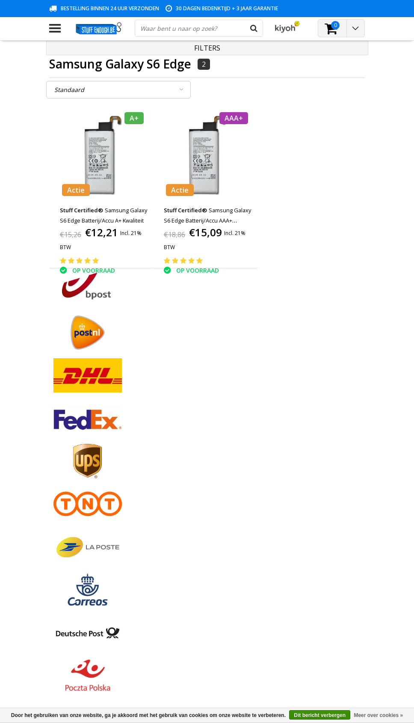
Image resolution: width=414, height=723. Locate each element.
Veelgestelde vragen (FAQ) (85, 537)
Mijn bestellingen (180, 448)
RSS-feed (61, 546)
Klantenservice (69, 477)
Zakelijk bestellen (73, 527)
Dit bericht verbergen (320, 715)
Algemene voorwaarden (82, 438)
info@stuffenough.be (293, 663)
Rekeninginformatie (76, 507)
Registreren (172, 438)
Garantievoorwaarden (79, 468)
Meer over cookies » (378, 715)
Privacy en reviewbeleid (81, 487)
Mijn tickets (172, 458)
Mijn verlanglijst (178, 468)
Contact (60, 458)
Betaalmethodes (72, 448)
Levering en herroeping (81, 517)
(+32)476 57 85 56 (312, 676)
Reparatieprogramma (79, 497)
